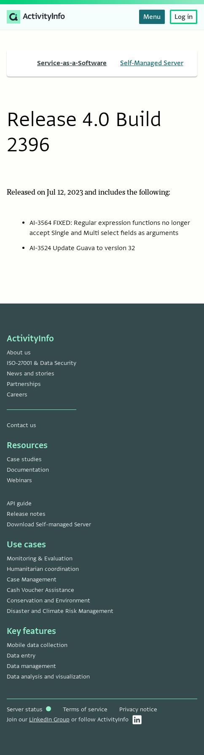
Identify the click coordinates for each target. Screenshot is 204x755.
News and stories (30, 374)
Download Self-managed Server (49, 524)
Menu (152, 17)
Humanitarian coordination (43, 569)
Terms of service (85, 709)
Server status (29, 709)
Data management (31, 666)
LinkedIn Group (49, 719)
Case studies (24, 459)
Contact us (21, 425)
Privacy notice (138, 709)
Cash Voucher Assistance (40, 590)
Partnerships (24, 384)
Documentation (28, 470)
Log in (183, 17)
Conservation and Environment (48, 601)
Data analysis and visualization (48, 677)
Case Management (31, 579)
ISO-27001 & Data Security (41, 363)
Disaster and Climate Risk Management (60, 611)
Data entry (21, 656)
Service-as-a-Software (72, 63)
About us (19, 352)
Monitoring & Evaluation (39, 558)
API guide (19, 503)
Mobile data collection (37, 645)
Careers (17, 395)
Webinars (19, 480)
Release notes (26, 514)
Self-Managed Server (151, 63)
